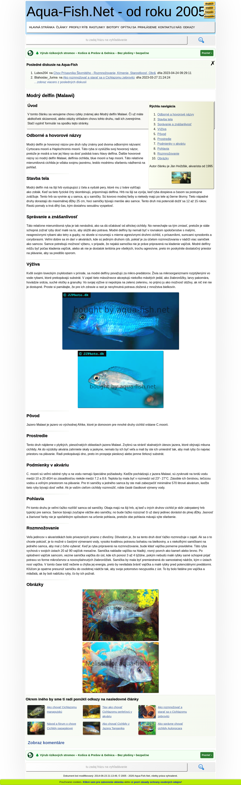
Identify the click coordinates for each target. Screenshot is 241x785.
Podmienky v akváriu (171, 143)
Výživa (161, 129)
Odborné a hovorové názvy (175, 114)
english (209, 8)
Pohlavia (163, 148)
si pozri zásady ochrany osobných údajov (156, 782)
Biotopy (112, 27)
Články (61, 27)
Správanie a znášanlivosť (174, 124)
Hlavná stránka (42, 27)
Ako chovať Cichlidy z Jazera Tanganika (107, 728)
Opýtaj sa (128, 27)
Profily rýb (78, 27)
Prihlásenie (147, 27)
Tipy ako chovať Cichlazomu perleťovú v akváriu (107, 711)
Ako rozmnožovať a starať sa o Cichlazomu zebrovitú (99, 77)
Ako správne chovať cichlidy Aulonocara (161, 728)
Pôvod (161, 134)
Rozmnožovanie (168, 153)
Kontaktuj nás (170, 27)
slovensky (209, 17)
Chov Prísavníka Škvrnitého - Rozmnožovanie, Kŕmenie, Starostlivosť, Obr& (104, 73)
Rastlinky (97, 27)
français (209, 12)
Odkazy (189, 27)
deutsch (209, 3)
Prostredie (164, 139)
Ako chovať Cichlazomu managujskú (45, 711)
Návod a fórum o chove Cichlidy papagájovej (52, 728)
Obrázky (163, 158)
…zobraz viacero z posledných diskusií (60, 82)
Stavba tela (165, 119)
